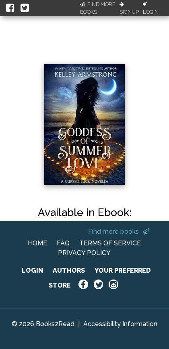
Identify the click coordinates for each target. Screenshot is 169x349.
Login (151, 8)
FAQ (63, 243)
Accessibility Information (120, 324)
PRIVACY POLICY (84, 253)
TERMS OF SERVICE (110, 243)
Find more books (118, 231)
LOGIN (32, 270)
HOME (37, 243)
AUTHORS (69, 270)
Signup (129, 8)
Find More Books (97, 8)
